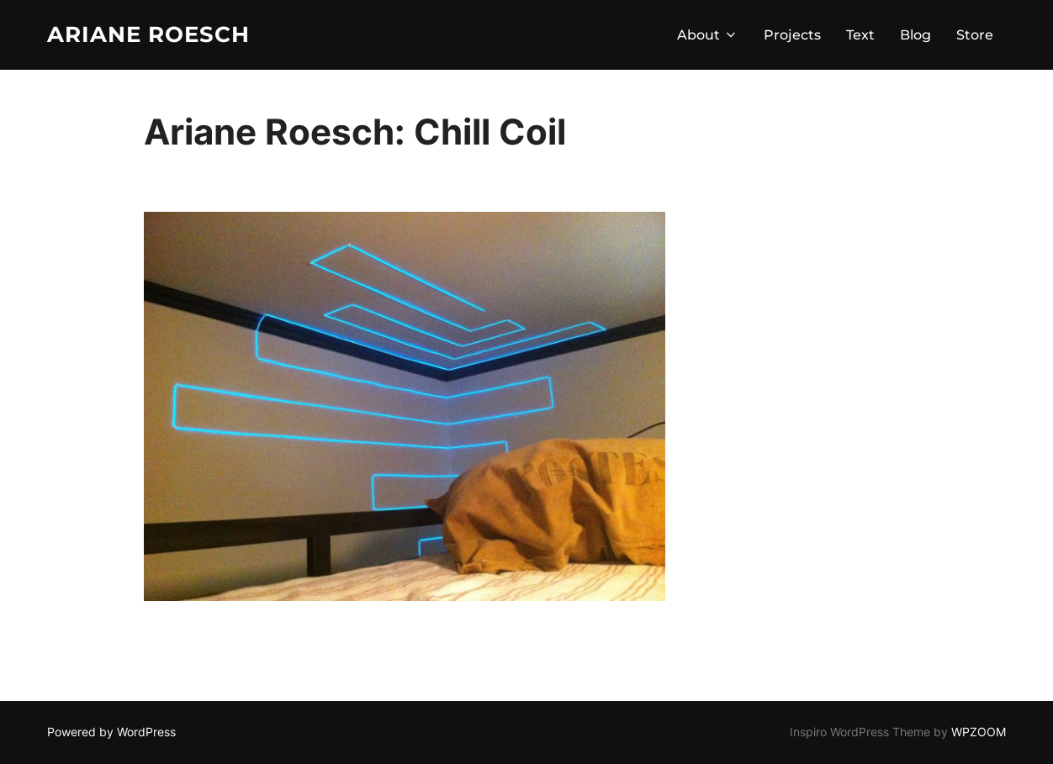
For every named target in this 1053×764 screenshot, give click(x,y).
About (707, 35)
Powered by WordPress (111, 731)
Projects (792, 35)
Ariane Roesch (148, 34)
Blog (915, 35)
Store (974, 35)
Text (860, 35)
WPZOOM (978, 731)
